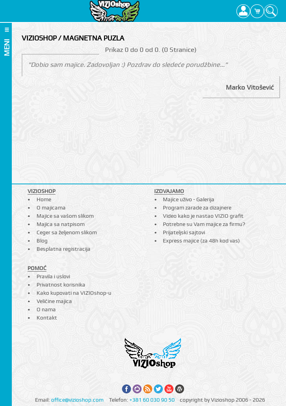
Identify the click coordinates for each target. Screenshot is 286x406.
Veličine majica (54, 301)
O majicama (51, 207)
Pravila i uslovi (53, 276)
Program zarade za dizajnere (197, 207)
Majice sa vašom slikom (65, 216)
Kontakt (47, 317)
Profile (243, 11)
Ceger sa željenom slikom (67, 232)
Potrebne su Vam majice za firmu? (204, 224)
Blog (42, 240)
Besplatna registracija (63, 249)
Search (271, 11)
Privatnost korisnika (61, 284)
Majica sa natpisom (61, 224)
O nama (46, 309)
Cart (257, 11)
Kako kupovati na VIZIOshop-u (74, 293)
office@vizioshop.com (77, 400)
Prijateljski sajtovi (184, 232)
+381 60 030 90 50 (152, 400)
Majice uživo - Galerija (188, 199)
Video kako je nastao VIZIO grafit (203, 216)
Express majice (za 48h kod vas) (201, 240)
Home (44, 199)
